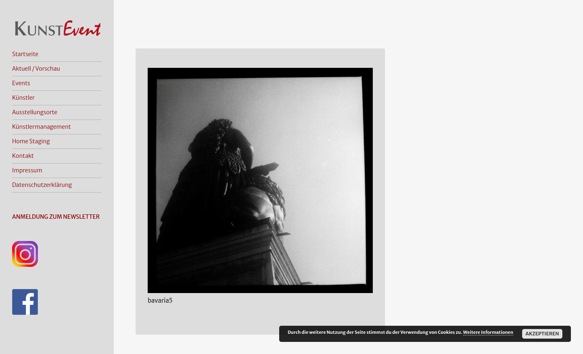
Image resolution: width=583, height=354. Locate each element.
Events (21, 83)
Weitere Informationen (488, 332)
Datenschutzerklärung (42, 185)
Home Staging (31, 141)
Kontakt (23, 155)
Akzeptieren (542, 334)
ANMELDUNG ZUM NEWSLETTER (56, 216)
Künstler (23, 97)
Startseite (25, 54)
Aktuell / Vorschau (36, 68)
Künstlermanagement (41, 126)
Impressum (27, 170)
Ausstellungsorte (34, 112)
